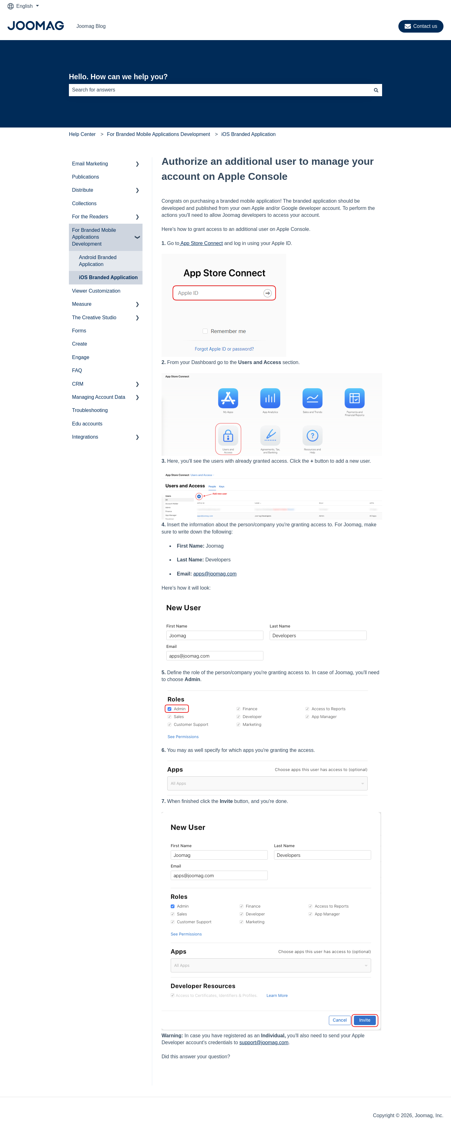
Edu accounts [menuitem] (87, 423)
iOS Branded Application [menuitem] (108, 277)
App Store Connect (201, 243)
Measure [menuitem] (81, 304)
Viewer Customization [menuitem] (96, 291)
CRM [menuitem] (77, 384)
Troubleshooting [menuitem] (90, 410)
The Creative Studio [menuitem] (94, 317)
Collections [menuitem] (84, 203)
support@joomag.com (263, 1042)
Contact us (421, 26)
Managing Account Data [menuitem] (98, 397)
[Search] (376, 90)
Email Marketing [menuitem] (90, 163)
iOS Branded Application (248, 134)
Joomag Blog (91, 26)
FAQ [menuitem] (77, 370)
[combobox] (219, 90)
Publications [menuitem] (85, 177)
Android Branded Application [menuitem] (98, 261)
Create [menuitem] (79, 343)
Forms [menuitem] (79, 330)
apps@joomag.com (214, 573)
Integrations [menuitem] (85, 437)
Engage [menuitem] (80, 357)
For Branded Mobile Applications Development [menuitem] (94, 237)
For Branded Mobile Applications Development (158, 134)
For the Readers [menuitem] (90, 216)
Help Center (82, 134)
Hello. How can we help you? (118, 77)
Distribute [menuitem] (82, 190)
